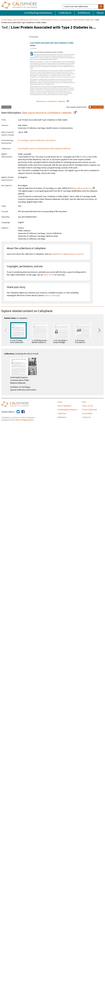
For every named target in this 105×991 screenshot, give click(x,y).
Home (60, 402)
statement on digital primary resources (68, 254)
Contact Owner (96, 107)
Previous (5, 330)
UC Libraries (29, 417)
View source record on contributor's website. (47, 113)
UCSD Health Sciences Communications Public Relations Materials (67, 19)
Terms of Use (87, 406)
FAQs (84, 402)
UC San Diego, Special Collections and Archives (20, 19)
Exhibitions (84, 13)
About (100, 13)
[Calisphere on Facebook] (23, 411)
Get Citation (6, 107)
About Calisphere (64, 406)
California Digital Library (24, 420)
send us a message (52, 295)
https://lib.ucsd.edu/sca (81, 188)
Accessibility (87, 413)
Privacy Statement (89, 410)
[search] (101, 6)
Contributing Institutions (38, 13)
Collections (65, 13)
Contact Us (86, 417)
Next (99, 330)
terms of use (49, 274)
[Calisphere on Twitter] (18, 411)
